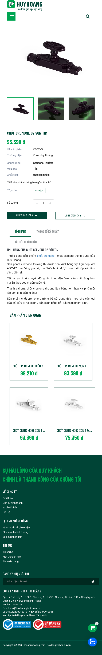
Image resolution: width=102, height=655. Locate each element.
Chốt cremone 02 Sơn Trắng (74, 366)
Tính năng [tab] (20, 232)
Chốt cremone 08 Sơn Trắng (30, 430)
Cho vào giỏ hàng (26, 215)
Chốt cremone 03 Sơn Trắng (75, 430)
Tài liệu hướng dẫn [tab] (26, 242)
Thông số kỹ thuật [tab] (48, 232)
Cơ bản (39, 190)
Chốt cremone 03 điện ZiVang (30, 366)
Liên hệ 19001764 (75, 215)
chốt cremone (45, 255)
